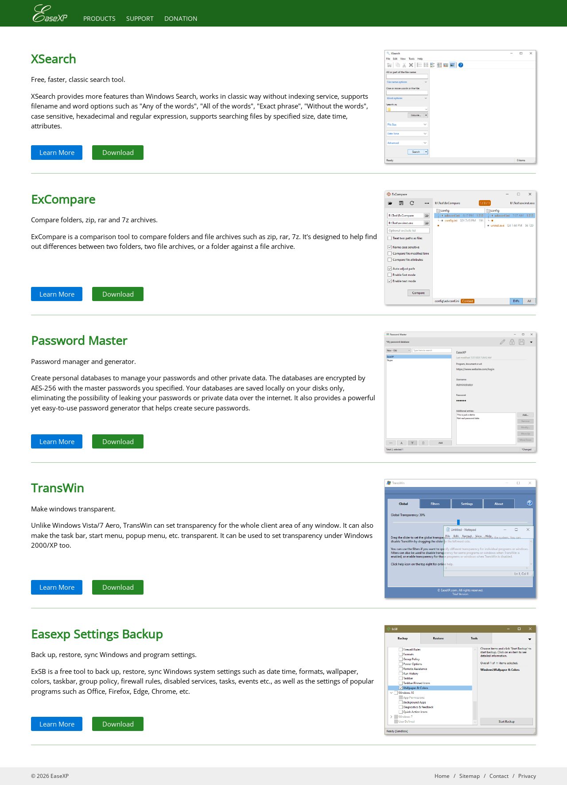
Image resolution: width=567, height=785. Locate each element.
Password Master (79, 340)
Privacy (527, 776)
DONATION (181, 19)
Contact (499, 776)
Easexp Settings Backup (97, 634)
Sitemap (469, 776)
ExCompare (63, 199)
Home (442, 776)
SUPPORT (140, 19)
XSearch (53, 58)
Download (118, 152)
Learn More (56, 152)
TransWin (57, 488)
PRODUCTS (99, 19)
